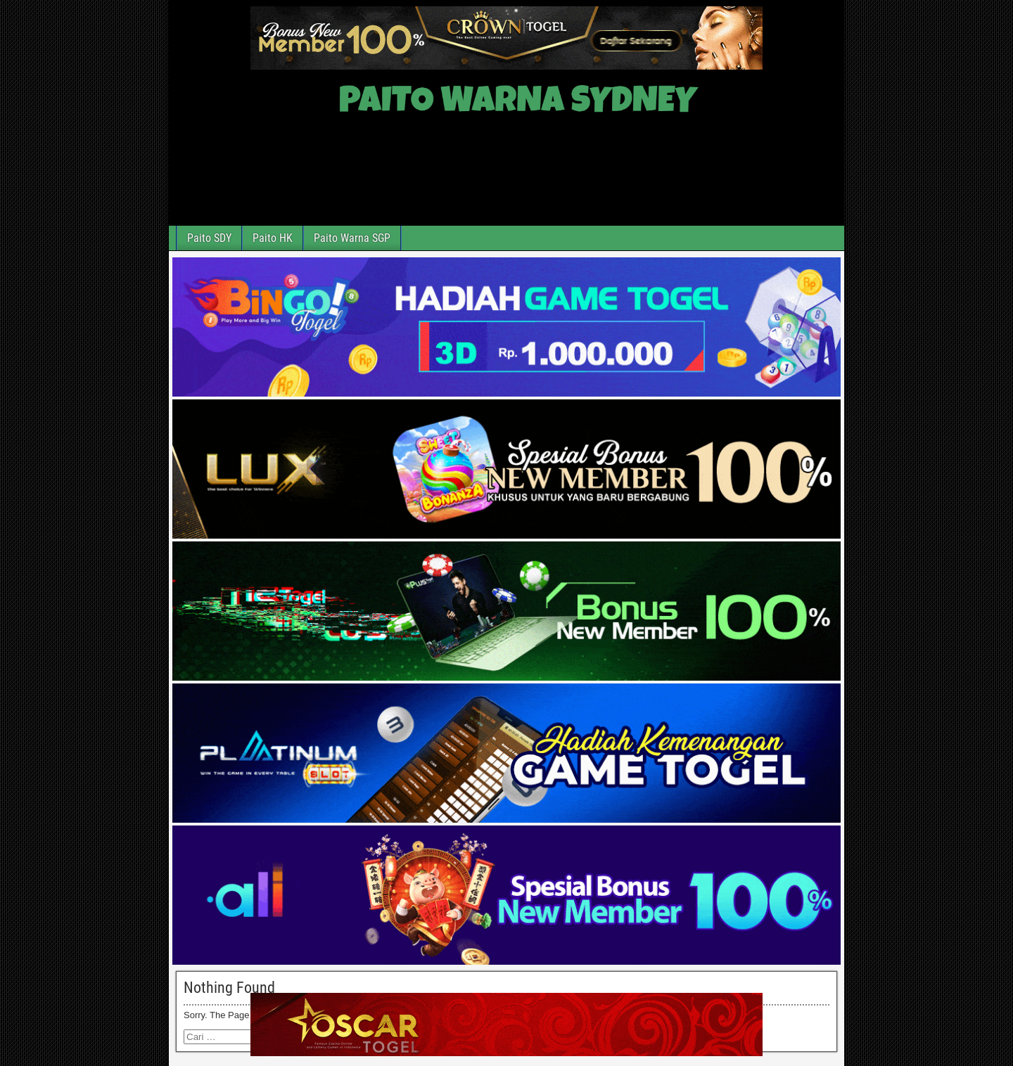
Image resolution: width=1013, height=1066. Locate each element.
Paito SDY (209, 238)
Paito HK (273, 238)
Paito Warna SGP (352, 238)
